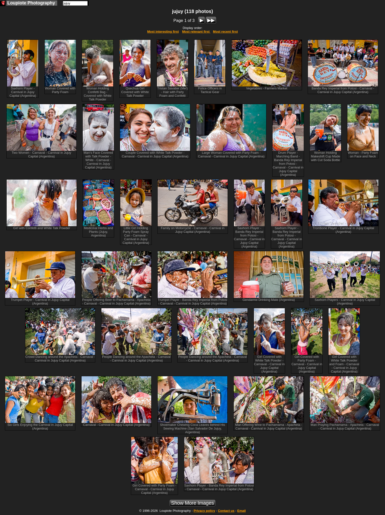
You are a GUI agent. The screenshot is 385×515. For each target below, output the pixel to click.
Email (241, 511)
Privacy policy (204, 511)
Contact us (226, 511)
